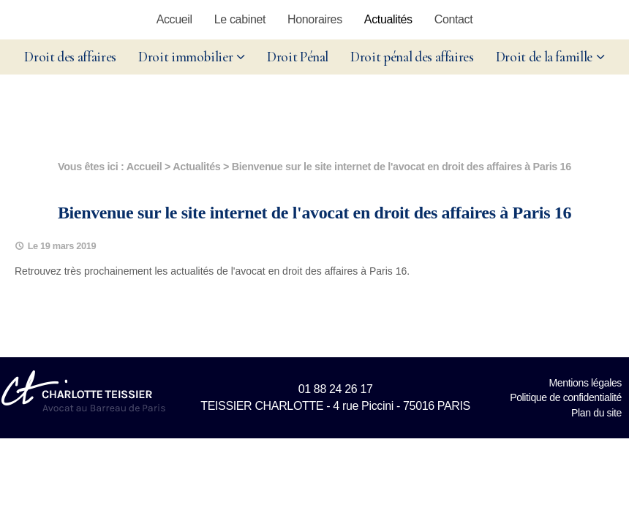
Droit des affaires (70, 57)
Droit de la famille (544, 57)
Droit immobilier (185, 57)
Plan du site (596, 413)
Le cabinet (239, 19)
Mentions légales (585, 383)
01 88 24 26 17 (335, 389)
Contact (453, 19)
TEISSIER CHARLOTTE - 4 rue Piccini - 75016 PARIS (335, 406)
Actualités (388, 19)
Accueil (174, 19)
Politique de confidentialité (566, 397)
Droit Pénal (297, 57)
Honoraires (314, 19)
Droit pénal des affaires (412, 57)
